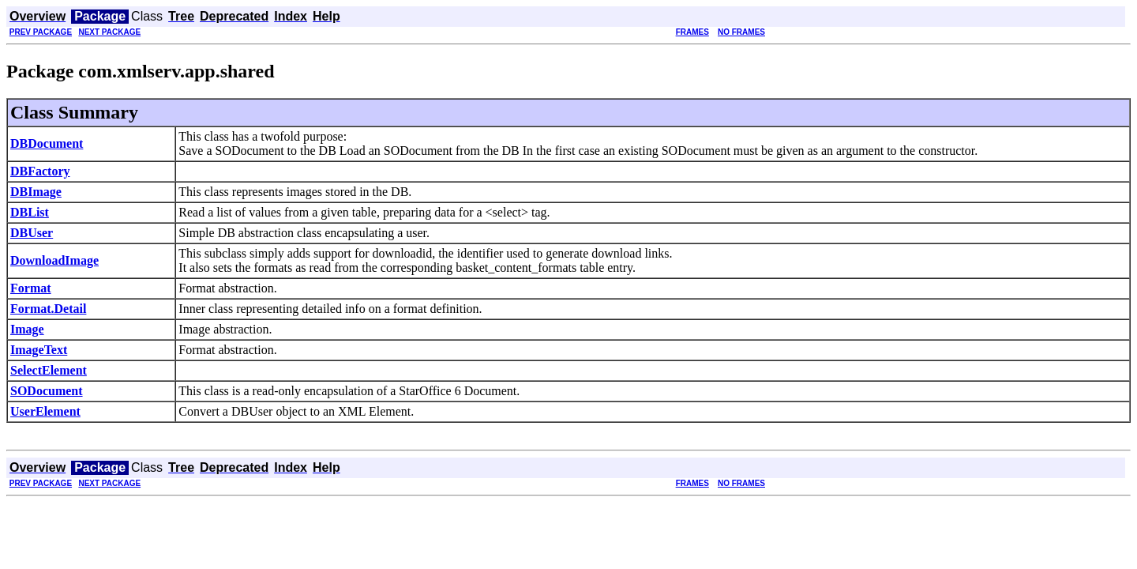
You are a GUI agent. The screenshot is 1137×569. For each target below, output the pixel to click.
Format (30, 288)
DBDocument (46, 143)
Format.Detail (48, 308)
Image (27, 329)
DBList (29, 212)
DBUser (31, 232)
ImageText (38, 349)
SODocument (46, 391)
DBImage (36, 191)
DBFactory (40, 171)
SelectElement (48, 370)
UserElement (45, 411)
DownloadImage (54, 260)
